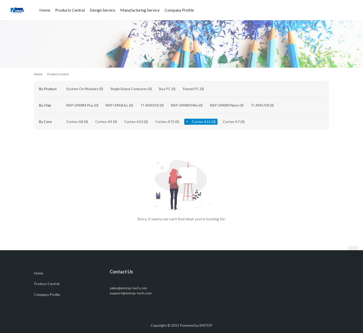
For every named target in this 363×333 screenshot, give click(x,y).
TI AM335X (149, 105)
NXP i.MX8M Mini (184, 105)
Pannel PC (191, 89)
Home (44, 10)
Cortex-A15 (201, 121)
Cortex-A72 (164, 121)
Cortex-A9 (103, 121)
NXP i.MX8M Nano (224, 105)
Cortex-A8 (74, 121)
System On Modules (82, 89)
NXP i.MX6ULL (117, 105)
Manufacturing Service (140, 10)
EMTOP (206, 325)
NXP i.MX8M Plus (80, 105)
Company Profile (179, 10)
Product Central (46, 283)
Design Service (102, 10)
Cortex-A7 (231, 121)
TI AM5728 (260, 105)
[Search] (339, 10)
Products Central (70, 10)
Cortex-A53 (133, 121)
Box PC (165, 89)
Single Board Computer (128, 89)
